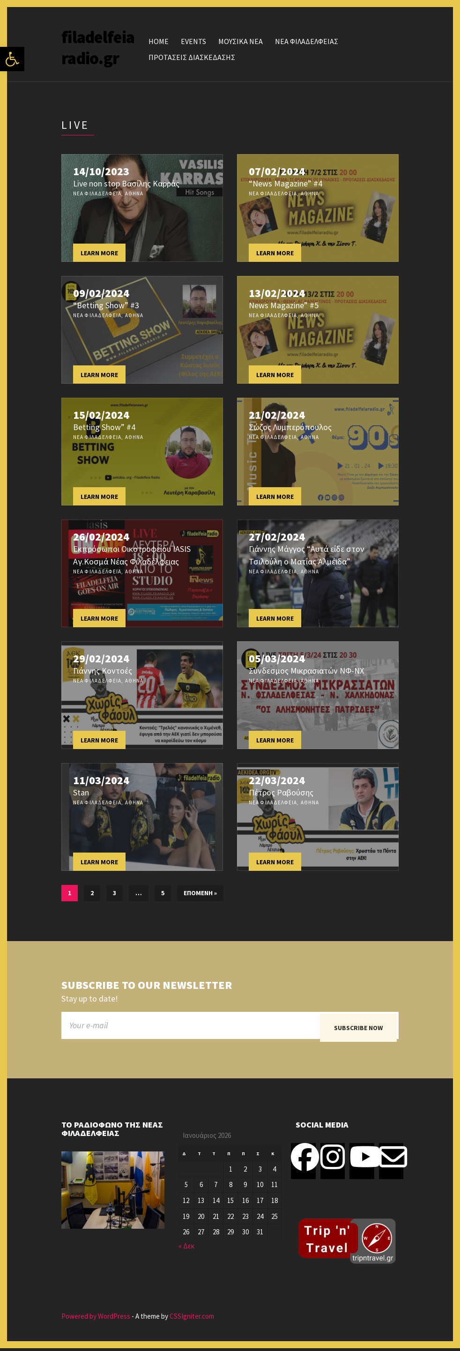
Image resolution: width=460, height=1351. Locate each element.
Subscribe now (358, 1028)
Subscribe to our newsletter (146, 985)
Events (193, 41)
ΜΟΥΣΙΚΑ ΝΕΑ (240, 41)
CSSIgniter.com (192, 1318)
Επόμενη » (200, 893)
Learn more (99, 253)
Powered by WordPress (95, 1318)
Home (158, 41)
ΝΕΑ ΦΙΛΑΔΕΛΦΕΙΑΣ (306, 41)
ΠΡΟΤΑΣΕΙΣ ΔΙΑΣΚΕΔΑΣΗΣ (191, 57)
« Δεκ (186, 1248)
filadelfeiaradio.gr (97, 48)
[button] (12, 59)
